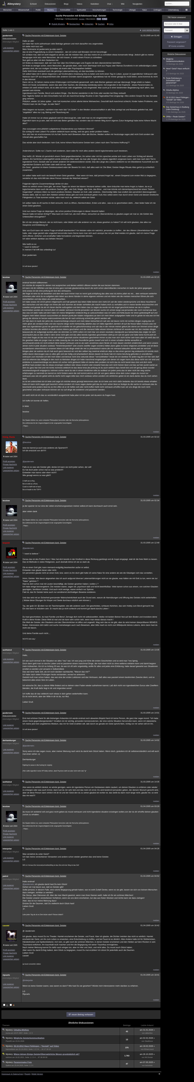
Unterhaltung (173, 10)
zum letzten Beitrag (150, 30)
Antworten (88, 24)
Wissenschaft (23, 10)
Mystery (50, 10)
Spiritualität (81, 10)
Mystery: (10, 1030)
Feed (99, 19)
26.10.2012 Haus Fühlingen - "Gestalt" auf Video (36, 1046)
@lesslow (26, 442)
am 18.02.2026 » (147, 1046)
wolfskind (7, 650)
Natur (144, 10)
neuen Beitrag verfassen (82, 1014)
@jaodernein (28, 461)
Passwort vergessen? (176, 42)
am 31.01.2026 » (147, 1030)
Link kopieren (8, 48)
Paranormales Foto (23, 1062)
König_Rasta (9, 437)
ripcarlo (6, 975)
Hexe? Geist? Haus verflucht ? (176, 71)
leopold (6, 543)
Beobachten (74, 24)
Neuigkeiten (137, 4)
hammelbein (10, 1049)
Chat (110, 4)
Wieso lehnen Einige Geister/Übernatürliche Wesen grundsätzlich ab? (46, 1054)
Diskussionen (50, 4)
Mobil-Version (37, 1074)
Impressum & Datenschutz (12, 1074)
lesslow (6, 277)
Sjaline (8, 1065)
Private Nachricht (10, 305)
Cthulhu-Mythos (21, 1030)
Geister (82, 19)
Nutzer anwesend (177, 17)
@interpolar (27, 980)
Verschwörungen (99, 10)
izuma (8, 1033)
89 (44, 1057)
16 (42, 1049)
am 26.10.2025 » (147, 1054)
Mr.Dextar (149, 1057)
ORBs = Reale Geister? (176, 118)
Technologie (117, 10)
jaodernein (8, 35)
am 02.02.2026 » (147, 1038)
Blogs (66, 4)
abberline (149, 1033)
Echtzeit (33, 4)
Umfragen (157, 10)
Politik (38, 10)
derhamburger (9, 740)
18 (47, 1049)
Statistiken (95, 4)
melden (156, 272)
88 (41, 1057)
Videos (79, 4)
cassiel (6, 925)
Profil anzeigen (9, 302)
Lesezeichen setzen (11, 51)
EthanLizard (149, 1049)
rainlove (9, 1057)
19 (50, 1049)
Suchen (101, 24)
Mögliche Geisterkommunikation (29, 1038)
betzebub (149, 1065)
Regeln (27, 1074)
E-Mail (104, 19)
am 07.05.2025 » (147, 1062)
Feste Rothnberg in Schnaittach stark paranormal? (176, 82)
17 (45, 1049)
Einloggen (178, 37)
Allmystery (14, 3)
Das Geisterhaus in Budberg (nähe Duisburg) (176, 109)
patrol (5, 876)
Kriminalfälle (65, 10)
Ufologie (132, 10)
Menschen (7, 10)
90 (46, 1057)
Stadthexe (149, 1041)
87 (39, 1057)
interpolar (7, 849)
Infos (111, 24)
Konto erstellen (178, 46)
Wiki (122, 4)
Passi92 (9, 1041)
